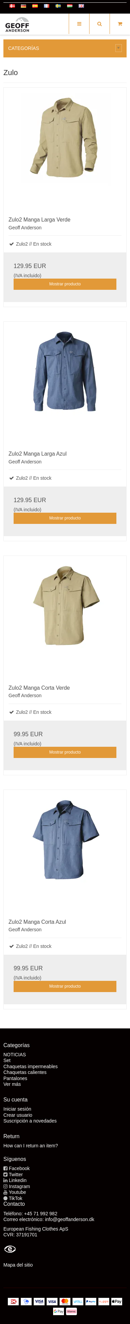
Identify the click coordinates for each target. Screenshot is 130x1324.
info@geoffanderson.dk (69, 1219)
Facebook (19, 1168)
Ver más (12, 1084)
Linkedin (18, 1180)
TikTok (15, 1198)
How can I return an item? (30, 1145)
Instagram (19, 1186)
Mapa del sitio (18, 1265)
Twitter (16, 1174)
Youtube (17, 1192)
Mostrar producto (65, 284)
